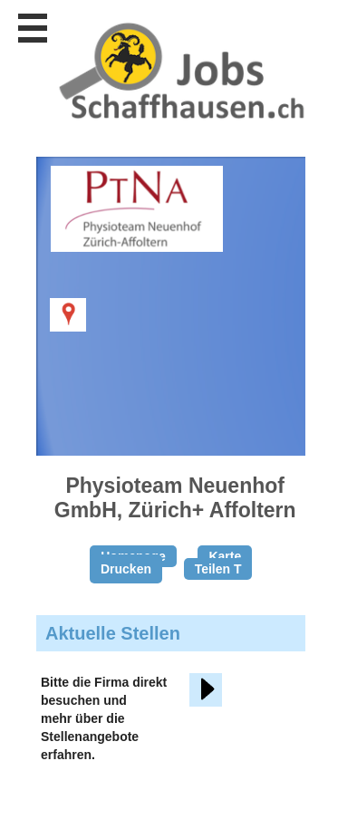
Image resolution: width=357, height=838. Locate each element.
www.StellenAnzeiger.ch (181, 72)
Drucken (126, 569)
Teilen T (218, 569)
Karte (224, 556)
